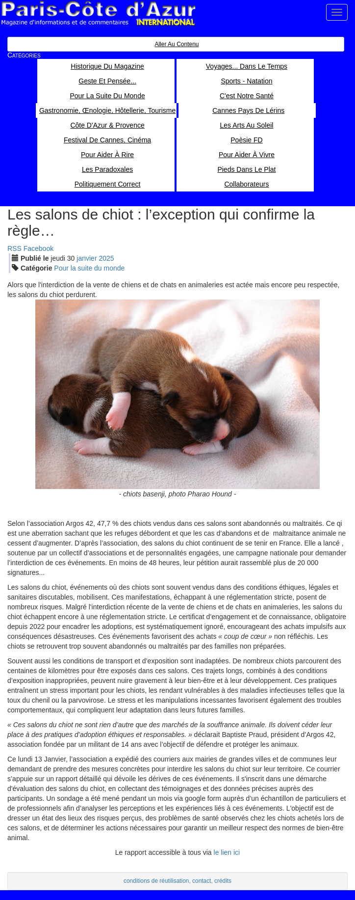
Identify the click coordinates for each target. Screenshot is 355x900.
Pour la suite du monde (89, 268)
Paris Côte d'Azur (98, 13)
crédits (222, 880)
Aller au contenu (176, 44)
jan (86, 258)
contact (201, 880)
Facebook (38, 248)
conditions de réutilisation (156, 880)
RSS (14, 248)
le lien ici (227, 852)
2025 (106, 258)
